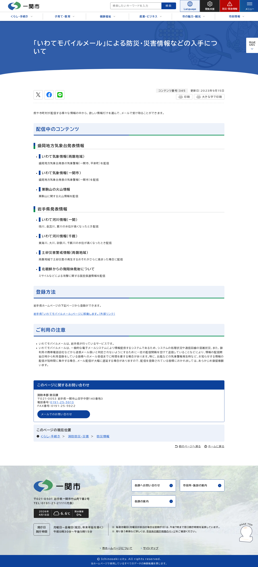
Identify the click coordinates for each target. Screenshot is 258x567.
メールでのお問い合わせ (56, 414)
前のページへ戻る (188, 446)
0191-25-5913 (62, 402)
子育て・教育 (64, 16)
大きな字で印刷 (209, 97)
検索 (169, 5)
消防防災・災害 (78, 436)
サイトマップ (150, 548)
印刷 (184, 97)
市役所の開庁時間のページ (161, 531)
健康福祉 (107, 16)
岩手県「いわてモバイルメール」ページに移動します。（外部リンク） (74, 314)
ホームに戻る (214, 446)
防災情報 (103, 436)
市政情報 (236, 16)
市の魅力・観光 (193, 16)
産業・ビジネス (151, 16)
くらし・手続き (21, 16)
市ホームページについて (116, 548)
